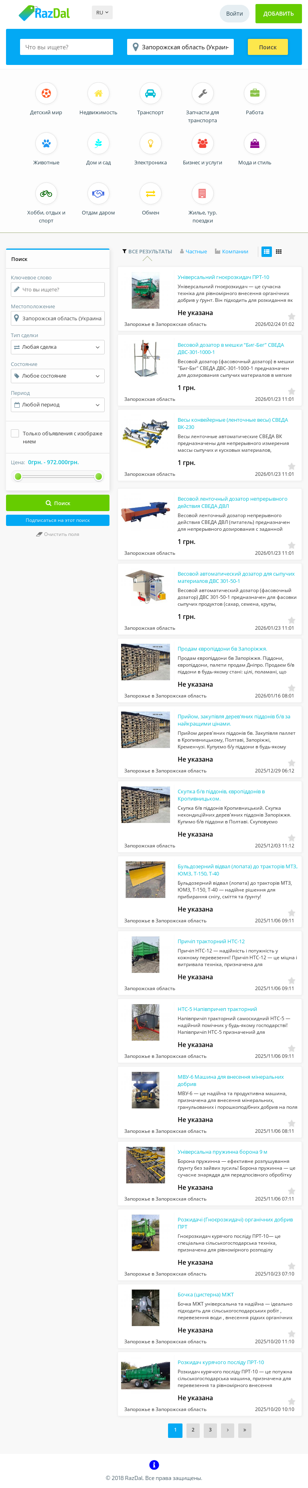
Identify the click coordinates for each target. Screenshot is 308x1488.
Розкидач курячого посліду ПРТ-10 (221, 1363)
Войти (234, 13)
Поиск (268, 47)
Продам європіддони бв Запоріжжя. (222, 650)
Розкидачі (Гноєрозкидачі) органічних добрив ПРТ (225, 1224)
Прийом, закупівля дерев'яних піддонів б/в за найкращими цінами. (226, 721)
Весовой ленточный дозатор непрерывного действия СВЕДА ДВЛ (222, 504)
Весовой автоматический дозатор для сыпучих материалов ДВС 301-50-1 (225, 579)
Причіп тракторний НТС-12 (211, 942)
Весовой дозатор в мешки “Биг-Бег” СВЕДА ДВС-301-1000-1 (222, 350)
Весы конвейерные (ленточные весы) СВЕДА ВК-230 (224, 425)
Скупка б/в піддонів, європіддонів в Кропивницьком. (221, 796)
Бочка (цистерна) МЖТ (206, 1296)
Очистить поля (57, 534)
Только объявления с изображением (62, 437)
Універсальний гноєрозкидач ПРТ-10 (223, 278)
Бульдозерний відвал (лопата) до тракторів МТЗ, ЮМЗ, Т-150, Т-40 (218, 871)
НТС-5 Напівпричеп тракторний (217, 1010)
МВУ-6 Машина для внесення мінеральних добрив (214, 1082)
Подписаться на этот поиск (58, 520)
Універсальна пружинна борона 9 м (222, 1153)
